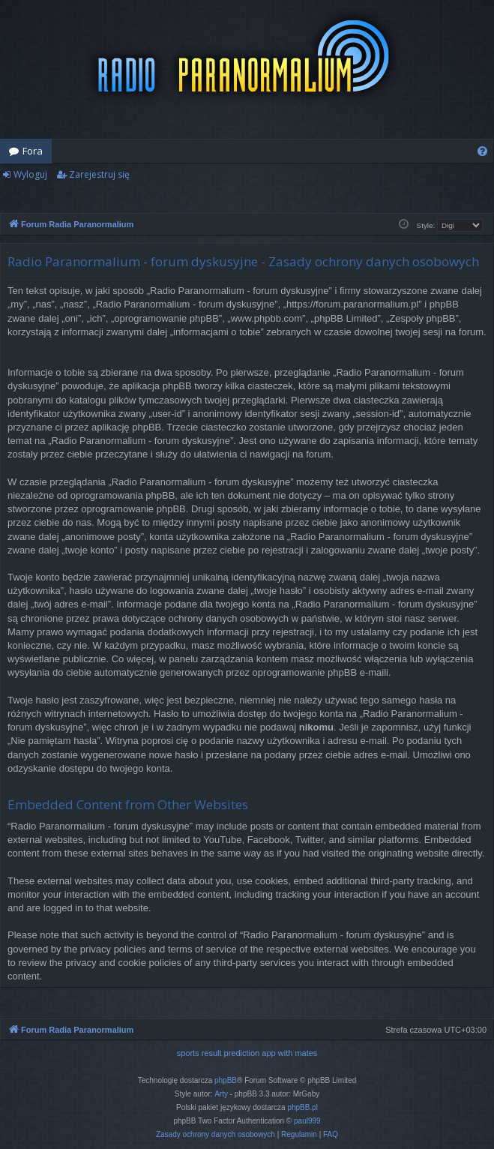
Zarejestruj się (99, 174)
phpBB (225, 1080)
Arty (221, 1094)
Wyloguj (30, 174)
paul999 (307, 1121)
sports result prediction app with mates (247, 1053)
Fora (32, 151)
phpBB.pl (302, 1107)
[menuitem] (482, 151)
